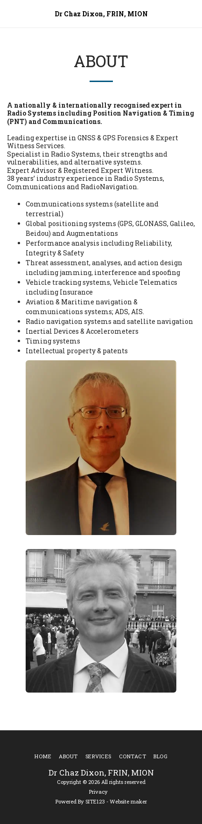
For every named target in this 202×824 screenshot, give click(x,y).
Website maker (128, 801)
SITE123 (95, 801)
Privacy (98, 791)
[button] (10, 13)
